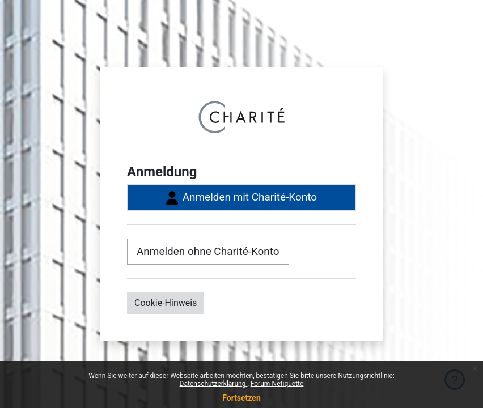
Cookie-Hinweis (165, 303)
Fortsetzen (241, 397)
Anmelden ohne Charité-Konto (208, 251)
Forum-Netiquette (277, 384)
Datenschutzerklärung (214, 384)
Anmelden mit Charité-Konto (241, 197)
